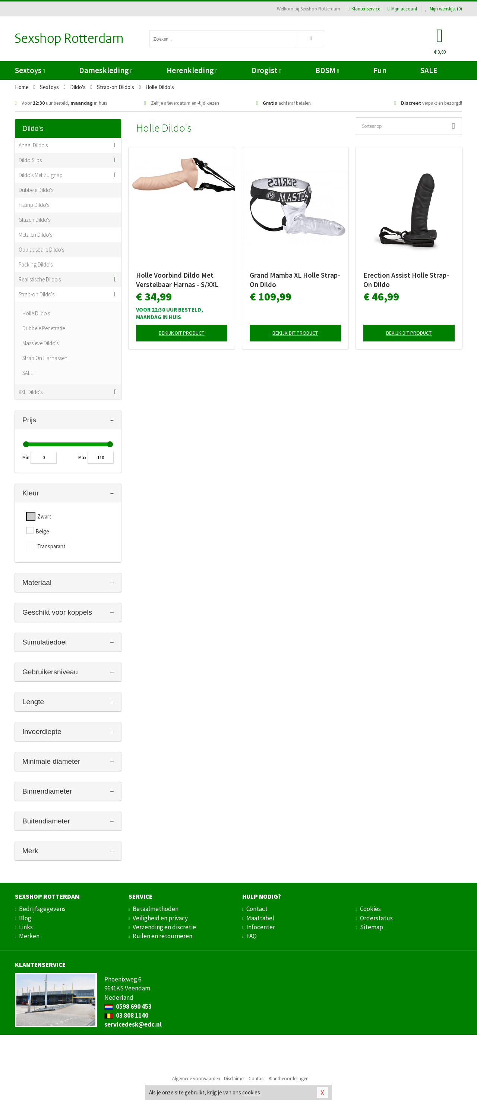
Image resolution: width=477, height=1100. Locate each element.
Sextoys (30, 70)
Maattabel (260, 918)
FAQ (251, 936)
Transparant (51, 546)
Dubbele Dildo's (36, 189)
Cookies (370, 909)
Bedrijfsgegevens (42, 909)
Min (25, 457)
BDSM (327, 70)
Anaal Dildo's (33, 145)
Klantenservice (364, 9)
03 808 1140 (126, 1015)
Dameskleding (105, 70)
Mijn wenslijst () (443, 9)
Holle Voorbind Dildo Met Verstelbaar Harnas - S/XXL (177, 280)
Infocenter (260, 927)
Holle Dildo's (36, 313)
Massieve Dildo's (40, 343)
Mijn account (402, 9)
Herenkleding (192, 70)
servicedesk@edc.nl (133, 1024)
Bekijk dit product (181, 333)
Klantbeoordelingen (289, 1078)
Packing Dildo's (36, 264)
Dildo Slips (30, 160)
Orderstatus (376, 918)
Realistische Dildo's (40, 279)
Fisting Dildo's (34, 204)
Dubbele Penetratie (43, 328)
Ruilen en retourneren (162, 936)
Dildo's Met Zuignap (41, 175)
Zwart (44, 516)
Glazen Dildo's (34, 219)
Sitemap (371, 927)
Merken (29, 936)
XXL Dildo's (30, 391)
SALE (428, 70)
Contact (257, 909)
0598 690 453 (128, 1006)
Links (26, 927)
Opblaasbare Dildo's (41, 249)
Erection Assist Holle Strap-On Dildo (406, 280)
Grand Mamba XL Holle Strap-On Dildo (295, 280)
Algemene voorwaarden (196, 1078)
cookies (251, 1092)
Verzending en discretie (164, 927)
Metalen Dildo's (35, 234)
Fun (379, 70)
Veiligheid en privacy (160, 918)
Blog (25, 918)
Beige (42, 531)
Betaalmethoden (156, 909)
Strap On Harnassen (44, 358)
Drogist (266, 70)
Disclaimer (234, 1078)
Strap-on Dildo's (36, 294)
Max (82, 457)
